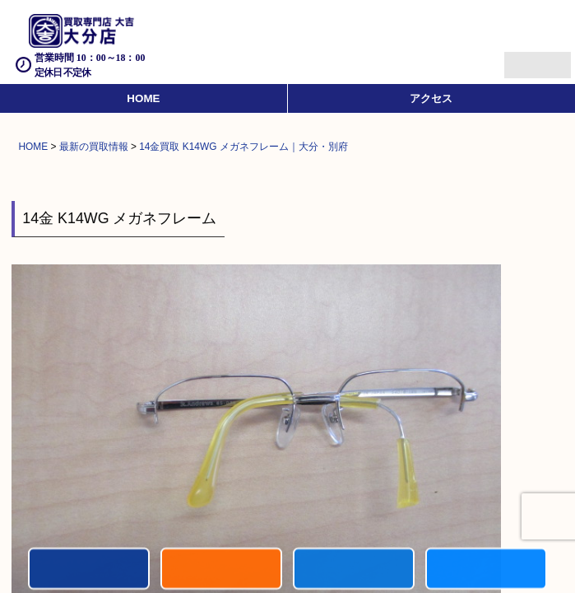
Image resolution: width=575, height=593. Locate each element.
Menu (519, 58)
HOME (143, 98)
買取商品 (353, 569)
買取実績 (486, 569)
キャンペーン (221, 569)
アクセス (431, 98)
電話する (89, 569)
